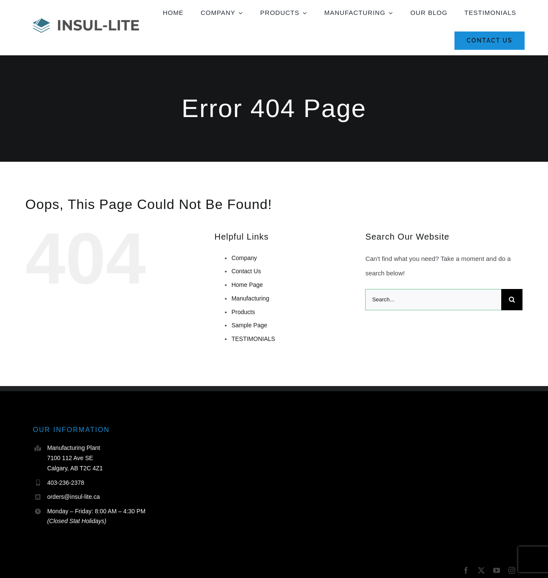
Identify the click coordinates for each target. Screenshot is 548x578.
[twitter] (481, 570)
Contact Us (246, 271)
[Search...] (433, 299)
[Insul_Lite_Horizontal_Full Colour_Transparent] (86, 21)
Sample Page (249, 325)
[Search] (511, 299)
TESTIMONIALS (253, 338)
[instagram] (511, 570)
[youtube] (496, 570)
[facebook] (466, 570)
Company (244, 258)
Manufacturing (250, 298)
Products (243, 312)
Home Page (247, 284)
